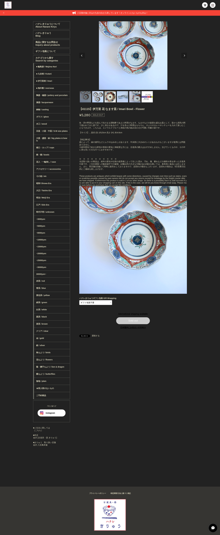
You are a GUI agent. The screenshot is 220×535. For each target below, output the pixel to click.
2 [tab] (97, 96)
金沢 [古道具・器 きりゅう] (45, 438)
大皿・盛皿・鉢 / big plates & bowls (51, 139)
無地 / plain (41, 381)
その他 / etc (41, 176)
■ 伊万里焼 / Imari (44, 81)
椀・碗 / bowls (42, 155)
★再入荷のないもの (45, 388)
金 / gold (40, 338)
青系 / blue (41, 288)
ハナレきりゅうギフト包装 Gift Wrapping (97, 298)
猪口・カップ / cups (45, 147)
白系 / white (41, 309)
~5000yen (40, 226)
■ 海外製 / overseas (45, 88)
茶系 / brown (42, 324)
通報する (96, 336)
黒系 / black (41, 317)
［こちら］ (38, 430)
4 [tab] (122, 96)
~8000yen (40, 233)
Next (184, 55)
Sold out (133, 320)
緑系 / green (41, 302)
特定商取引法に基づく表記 (121, 493)
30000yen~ (41, 274)
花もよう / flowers (44, 360)
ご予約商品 (41, 395)
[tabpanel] (133, 55)
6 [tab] (147, 96)
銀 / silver (40, 345)
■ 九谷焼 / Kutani (44, 74)
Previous (82, 55)
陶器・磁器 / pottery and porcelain (52, 95)
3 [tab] (110, 96)
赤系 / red (40, 281)
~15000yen (41, 246)
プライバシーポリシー (97, 493)
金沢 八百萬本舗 (40, 445)
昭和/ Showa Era (43, 183)
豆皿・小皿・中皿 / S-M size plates (52, 131)
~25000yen (41, 260)
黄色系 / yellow (43, 295)
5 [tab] (134, 96)
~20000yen (41, 253)
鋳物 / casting (42, 109)
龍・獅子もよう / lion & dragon (50, 367)
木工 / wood (41, 124)
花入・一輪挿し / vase (46, 162)
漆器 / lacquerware (44, 102)
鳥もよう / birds (43, 352)
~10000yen (41, 240)
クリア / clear (42, 331)
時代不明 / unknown (45, 212)
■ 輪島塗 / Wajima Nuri (46, 67)
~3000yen (40, 219)
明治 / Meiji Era (43, 198)
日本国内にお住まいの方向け (133, 327)
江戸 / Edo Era (42, 205)
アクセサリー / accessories (48, 169)
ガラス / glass (42, 117)
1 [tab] (85, 96)
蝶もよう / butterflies (45, 374)
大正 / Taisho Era (44, 190)
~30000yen (41, 267)
